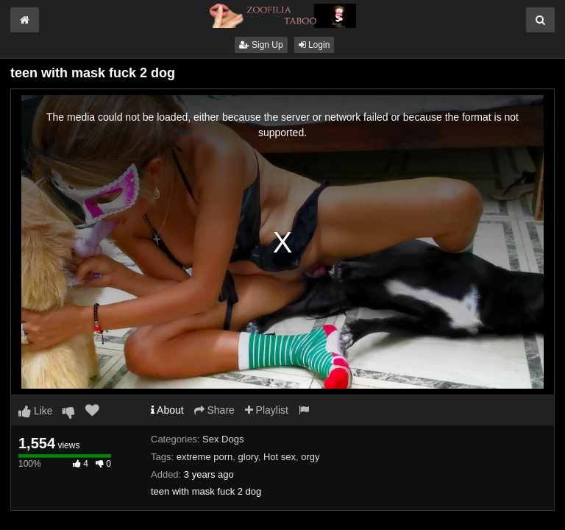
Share (214, 410)
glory (248, 456)
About (167, 410)
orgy (310, 456)
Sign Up (261, 45)
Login (314, 45)
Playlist (266, 410)
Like (35, 411)
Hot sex (279, 456)
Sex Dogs (223, 439)
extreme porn (205, 456)
